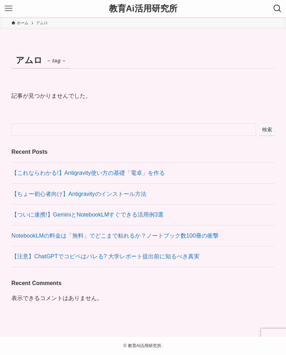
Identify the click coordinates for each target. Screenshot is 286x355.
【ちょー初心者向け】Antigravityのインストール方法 (78, 194)
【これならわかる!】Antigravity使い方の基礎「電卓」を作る (88, 173)
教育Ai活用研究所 (143, 8)
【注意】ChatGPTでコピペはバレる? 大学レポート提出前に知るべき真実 (105, 256)
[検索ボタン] (277, 8)
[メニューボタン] (8, 8)
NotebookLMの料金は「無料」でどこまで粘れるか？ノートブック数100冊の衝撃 (114, 236)
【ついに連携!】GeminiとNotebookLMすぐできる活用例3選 (87, 215)
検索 (267, 129)
